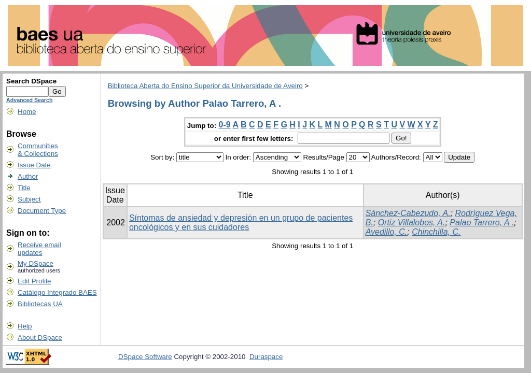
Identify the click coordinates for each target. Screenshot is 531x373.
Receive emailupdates (39, 248)
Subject (29, 199)
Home (27, 112)
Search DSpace (31, 81)
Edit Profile (34, 281)
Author (28, 176)
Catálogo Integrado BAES (57, 292)
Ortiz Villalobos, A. (411, 222)
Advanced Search (29, 100)
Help (25, 326)
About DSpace (40, 337)
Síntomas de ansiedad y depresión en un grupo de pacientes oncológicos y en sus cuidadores (241, 222)
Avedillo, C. (387, 231)
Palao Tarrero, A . (482, 222)
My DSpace (35, 263)
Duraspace (266, 357)
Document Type (42, 210)
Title (24, 188)
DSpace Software (145, 357)
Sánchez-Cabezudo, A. (408, 213)
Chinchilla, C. (436, 231)
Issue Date (34, 165)
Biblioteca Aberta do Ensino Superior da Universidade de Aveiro (205, 86)
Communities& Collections (38, 149)
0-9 (225, 124)
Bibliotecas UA (40, 304)
